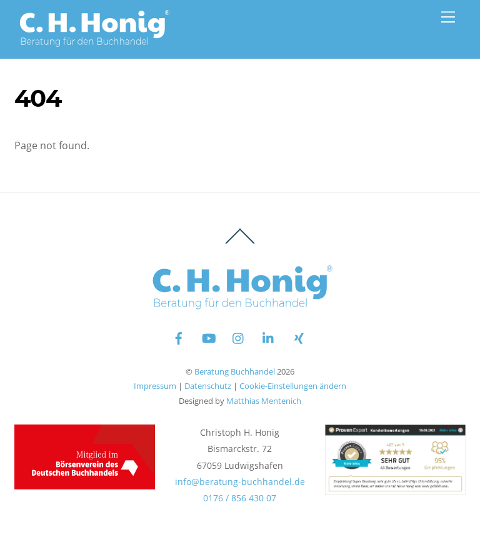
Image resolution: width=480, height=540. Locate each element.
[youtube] (208, 337)
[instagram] (238, 337)
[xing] (298, 337)
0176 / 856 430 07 (239, 498)
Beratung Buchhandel (234, 371)
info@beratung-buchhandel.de (240, 482)
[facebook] (178, 337)
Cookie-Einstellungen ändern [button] (292, 385)
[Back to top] (240, 243)
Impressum (155, 385)
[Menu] (448, 16)
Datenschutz (207, 385)
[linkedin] (268, 337)
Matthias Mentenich (263, 400)
